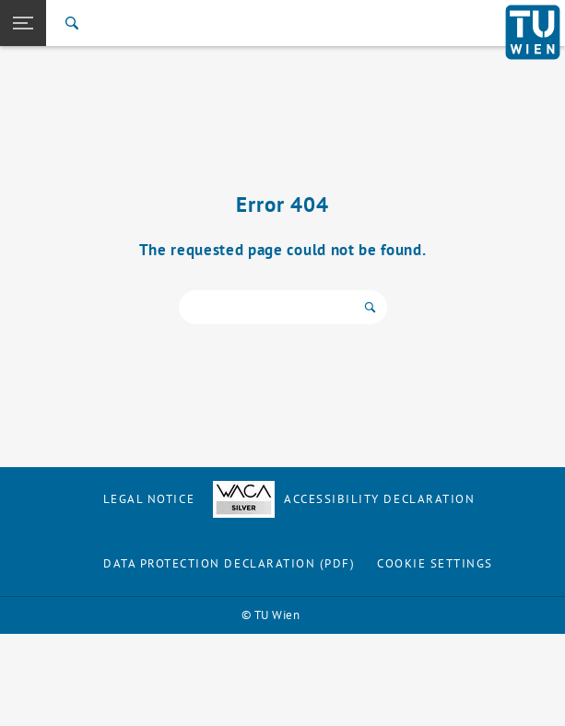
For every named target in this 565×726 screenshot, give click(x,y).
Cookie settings (435, 563)
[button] (23, 23)
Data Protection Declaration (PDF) (229, 563)
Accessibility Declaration (344, 499)
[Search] (72, 23)
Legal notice (148, 499)
